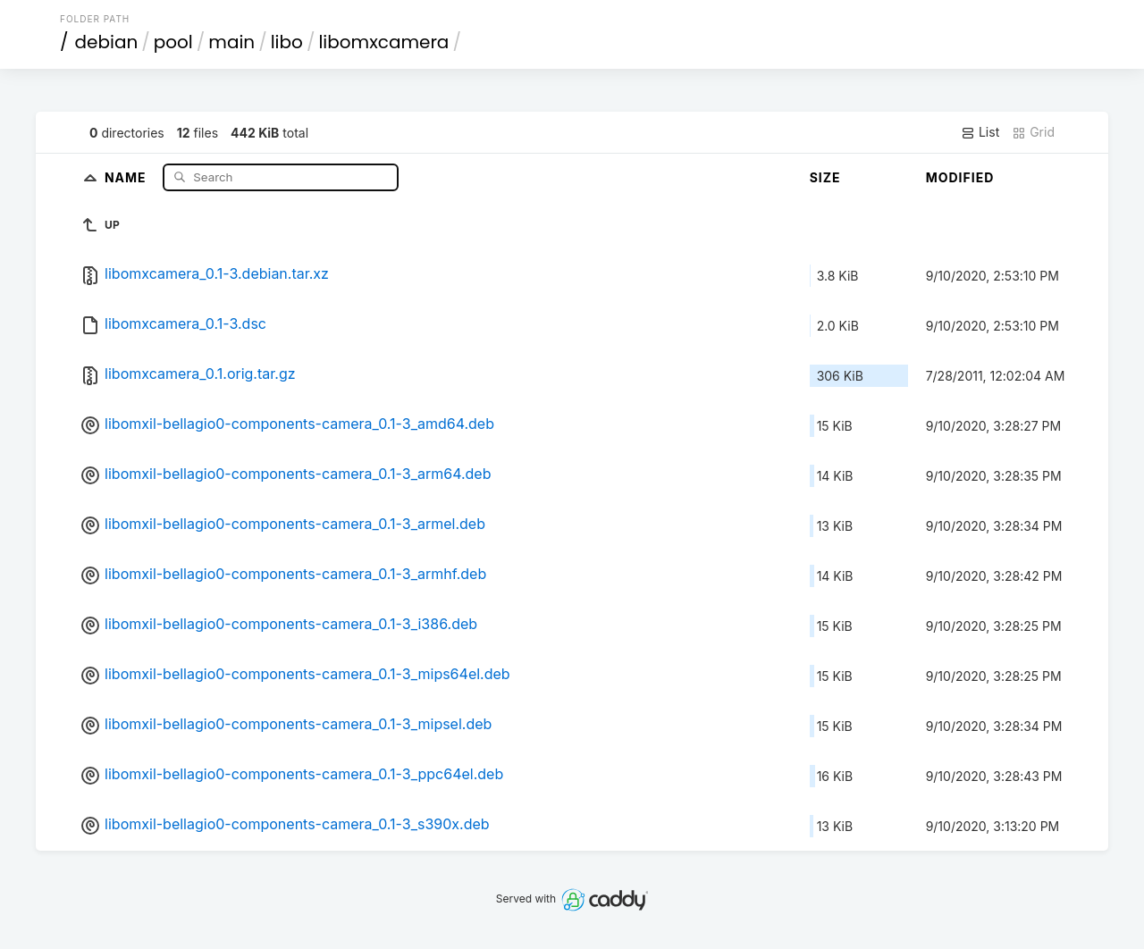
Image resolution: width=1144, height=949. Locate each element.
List (980, 132)
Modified (960, 177)
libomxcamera (383, 42)
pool (173, 42)
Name (127, 176)
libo (287, 42)
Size (825, 177)
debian (107, 42)
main (231, 42)
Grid (1033, 132)
